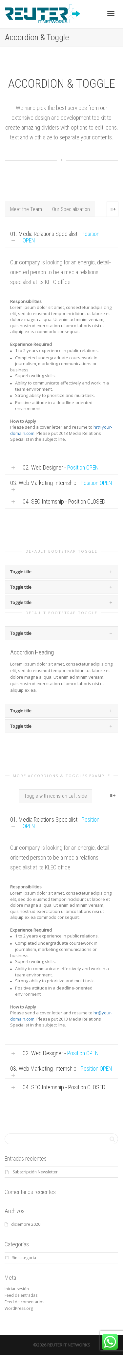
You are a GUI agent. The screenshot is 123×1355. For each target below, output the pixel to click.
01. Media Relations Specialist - (54, 237)
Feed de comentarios (24, 1302)
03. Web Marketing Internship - (61, 482)
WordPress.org (19, 1308)
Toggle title (20, 572)
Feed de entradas (21, 1295)
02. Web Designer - (61, 467)
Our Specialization (71, 209)
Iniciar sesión (17, 1289)
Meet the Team (26, 209)
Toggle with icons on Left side (55, 796)
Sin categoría (24, 1257)
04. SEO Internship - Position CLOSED (64, 501)
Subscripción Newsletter (35, 1172)
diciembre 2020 (25, 1224)
